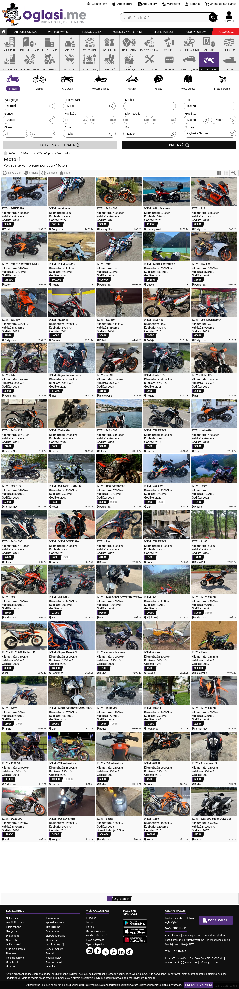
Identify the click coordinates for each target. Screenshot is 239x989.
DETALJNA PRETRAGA (60, 145)
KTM (70, 105)
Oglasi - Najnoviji (199, 133)
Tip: (187, 100)
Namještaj (11, 931)
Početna (14, 153)
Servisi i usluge (163, 32)
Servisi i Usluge (54, 949)
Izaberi (191, 106)
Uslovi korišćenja (95, 931)
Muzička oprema (15, 949)
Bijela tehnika (13, 927)
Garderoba (12, 940)
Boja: (68, 127)
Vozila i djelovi (54, 957)
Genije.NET (187, 944)
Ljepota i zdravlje (55, 935)
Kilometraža (133, 113)
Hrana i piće (52, 940)
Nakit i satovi (13, 944)
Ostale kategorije (55, 944)
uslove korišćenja (148, 985)
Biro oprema (53, 918)
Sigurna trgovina (95, 944)
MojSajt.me (171, 944)
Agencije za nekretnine (127, 32)
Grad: (128, 127)
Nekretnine (12, 918)
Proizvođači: (72, 100)
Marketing (171, 4)
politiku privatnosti (170, 985)
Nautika (50, 966)
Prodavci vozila (91, 32)
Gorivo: (9, 113)
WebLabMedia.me (217, 940)
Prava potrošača (95, 940)
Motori (11, 105)
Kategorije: (11, 100)
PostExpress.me (174, 940)
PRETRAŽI (179, 145)
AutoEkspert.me (192, 935)
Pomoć (90, 926)
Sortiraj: (190, 127)
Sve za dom (12, 935)
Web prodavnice (58, 32)
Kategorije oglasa (25, 32)
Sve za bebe (52, 931)
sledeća (124, 899)
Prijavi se (91, 918)
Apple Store (122, 4)
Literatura (11, 966)
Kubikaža (70, 113)
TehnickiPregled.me (215, 935)
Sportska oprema (55, 922)
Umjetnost (12, 962)
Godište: (190, 113)
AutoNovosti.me (195, 940)
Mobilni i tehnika (15, 922)
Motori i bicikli (54, 962)
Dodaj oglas (226, 32)
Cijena (8, 127)
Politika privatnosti (96, 935)
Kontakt (192, 4)
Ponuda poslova (195, 32)
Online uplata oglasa (220, 4)
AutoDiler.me (172, 935)
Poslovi (50, 953)
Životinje (11, 953)
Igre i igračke (53, 927)
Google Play (97, 4)
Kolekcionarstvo (15, 957)
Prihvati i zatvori (198, 985)
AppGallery (147, 4)
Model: (129, 100)
